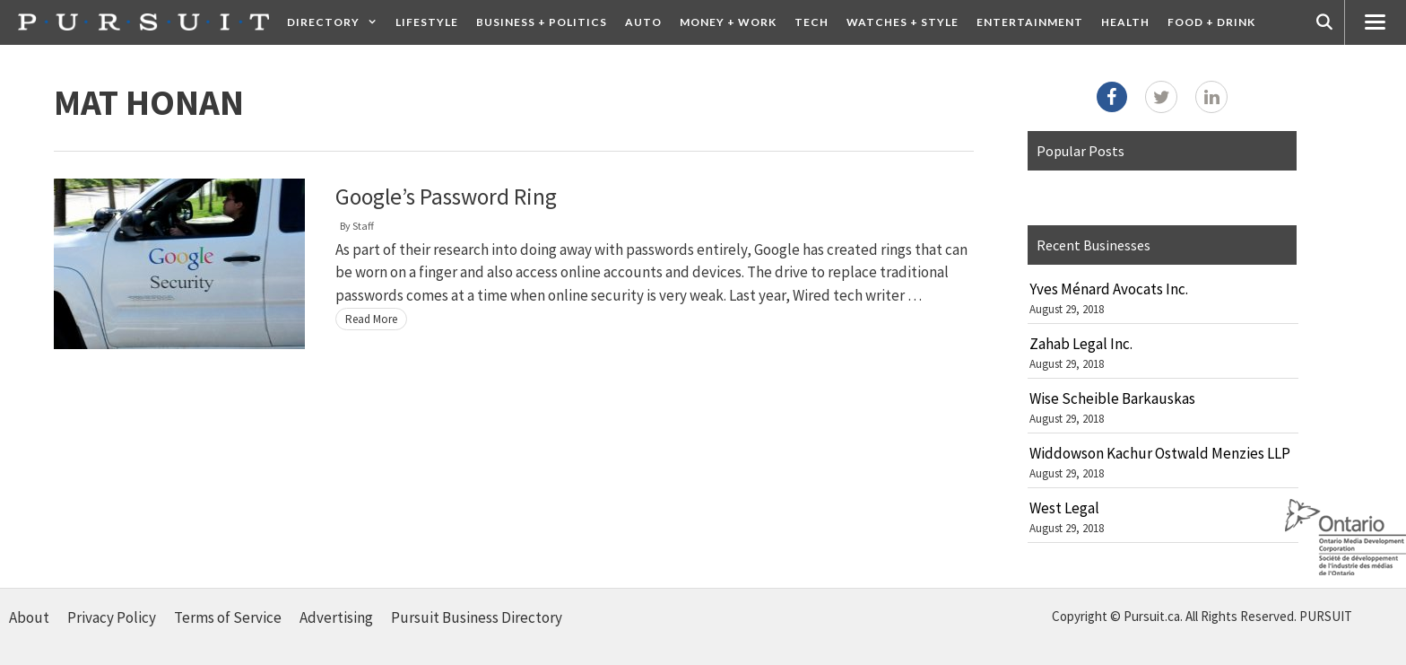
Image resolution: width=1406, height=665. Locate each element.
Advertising (336, 617)
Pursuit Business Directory (476, 617)
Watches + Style (902, 22)
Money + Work (728, 22)
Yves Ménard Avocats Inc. (1108, 289)
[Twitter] (1161, 97)
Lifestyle (426, 22)
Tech (811, 22)
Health (1125, 22)
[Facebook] (1112, 97)
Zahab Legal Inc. (1081, 344)
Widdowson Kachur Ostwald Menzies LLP (1159, 453)
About (29, 617)
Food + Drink (1211, 22)
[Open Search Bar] (1324, 22)
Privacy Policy (111, 617)
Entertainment (1029, 22)
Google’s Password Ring (446, 196)
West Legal (1064, 508)
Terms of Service (228, 617)
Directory (336, 22)
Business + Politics (541, 22)
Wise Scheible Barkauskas (1112, 398)
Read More (371, 319)
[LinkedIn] (1211, 97)
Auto (643, 22)
